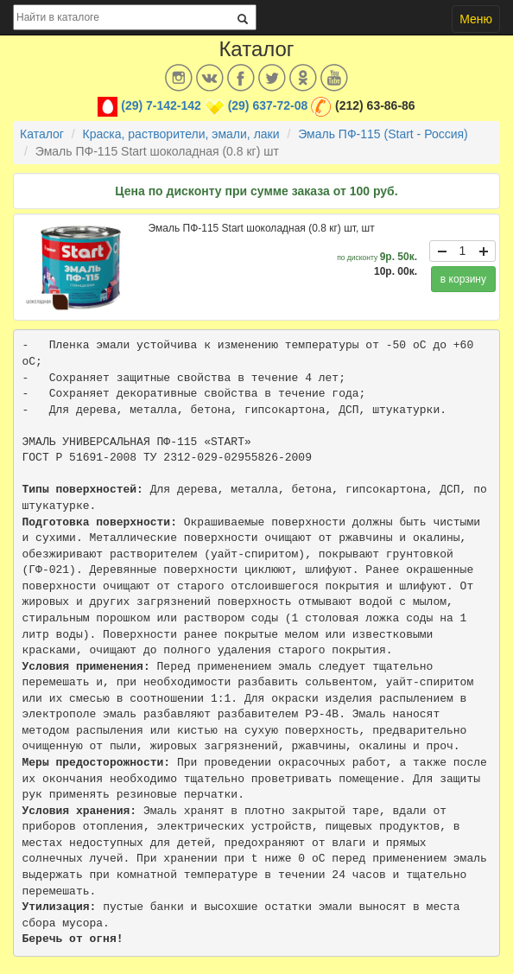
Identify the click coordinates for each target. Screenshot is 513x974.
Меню (475, 19)
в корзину (463, 279)
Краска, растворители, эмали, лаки (181, 134)
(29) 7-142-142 (161, 105)
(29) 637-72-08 (268, 105)
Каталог (42, 134)
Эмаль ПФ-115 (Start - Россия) (383, 134)
